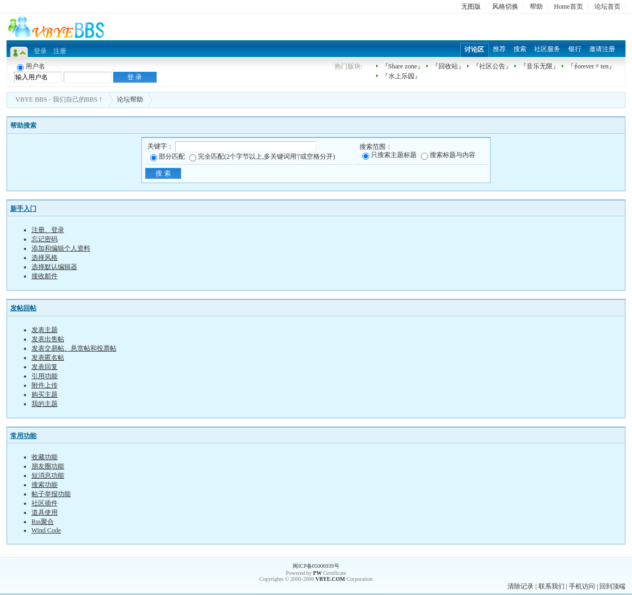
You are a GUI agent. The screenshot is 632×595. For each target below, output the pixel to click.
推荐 (499, 49)
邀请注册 (602, 49)
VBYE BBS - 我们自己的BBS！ (59, 99)
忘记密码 (45, 239)
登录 (40, 51)
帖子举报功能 (51, 494)
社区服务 (547, 49)
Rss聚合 (43, 521)
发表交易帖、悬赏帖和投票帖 (74, 348)
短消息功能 (48, 475)
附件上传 (45, 385)
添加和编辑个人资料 (61, 248)
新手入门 (23, 208)
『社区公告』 (492, 66)
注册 (59, 51)
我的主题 (45, 404)
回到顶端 (612, 586)
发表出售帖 (48, 339)
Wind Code (46, 530)
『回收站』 (448, 66)
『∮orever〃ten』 (591, 66)
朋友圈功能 (48, 466)
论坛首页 (607, 6)
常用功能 (23, 436)
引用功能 (45, 376)
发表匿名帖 (48, 357)
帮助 (536, 6)
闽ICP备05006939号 (316, 566)
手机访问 (582, 586)
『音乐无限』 (539, 66)
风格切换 (505, 6)
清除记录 (520, 586)
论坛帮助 (130, 99)
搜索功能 (45, 484)
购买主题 (45, 394)
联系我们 (551, 586)
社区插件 (45, 503)
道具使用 (45, 512)
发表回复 (45, 367)
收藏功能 (45, 457)
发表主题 (45, 330)
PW (317, 573)
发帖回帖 (23, 308)
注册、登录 (48, 230)
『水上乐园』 (401, 76)
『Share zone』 (403, 66)
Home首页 (568, 6)
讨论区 (474, 49)
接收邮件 (45, 276)
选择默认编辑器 (54, 267)
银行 (574, 49)
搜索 (519, 49)
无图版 (471, 6)
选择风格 (45, 257)
